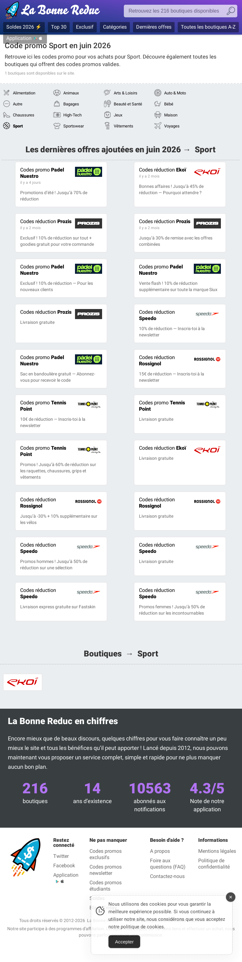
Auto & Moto (175, 93)
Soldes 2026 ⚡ (24, 27)
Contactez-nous (167, 876)
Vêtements (123, 126)
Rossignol (157, 360)
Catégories (115, 27)
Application (19, 38)
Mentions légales (217, 851)
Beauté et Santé (128, 104)
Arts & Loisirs (125, 93)
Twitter (61, 856)
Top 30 (58, 27)
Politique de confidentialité (214, 864)
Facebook (64, 866)
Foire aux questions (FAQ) (168, 864)
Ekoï (162, 170)
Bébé (168, 104)
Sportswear (73, 126)
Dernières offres (153, 27)
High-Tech (72, 115)
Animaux (71, 93)
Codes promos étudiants (105, 886)
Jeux (118, 115)
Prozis (46, 221)
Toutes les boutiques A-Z (208, 27)
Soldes (97, 898)
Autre (17, 104)
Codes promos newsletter (105, 870)
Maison (170, 115)
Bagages (71, 104)
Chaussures (23, 115)
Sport (18, 126)
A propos (160, 851)
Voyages (172, 126)
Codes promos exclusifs (105, 854)
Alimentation (24, 93)
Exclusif (85, 27)
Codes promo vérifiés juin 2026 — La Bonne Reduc (54, 12)
